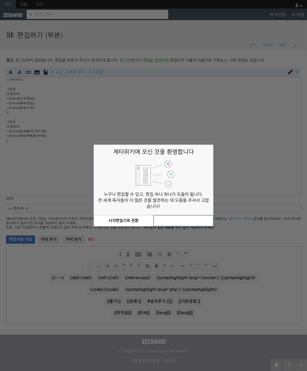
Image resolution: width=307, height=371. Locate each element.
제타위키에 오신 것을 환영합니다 (153, 152)
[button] (123, 220)
